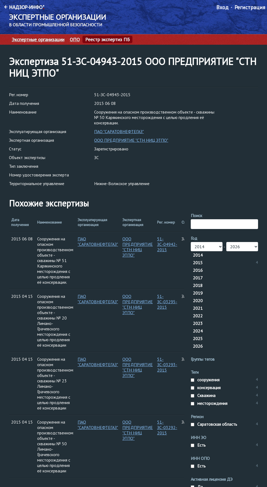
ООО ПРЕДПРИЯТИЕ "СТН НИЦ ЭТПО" (131, 140)
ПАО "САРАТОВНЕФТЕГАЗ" (119, 131)
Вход (222, 7)
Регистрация (249, 7)
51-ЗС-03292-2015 (167, 427)
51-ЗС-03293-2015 (167, 364)
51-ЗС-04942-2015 (167, 244)
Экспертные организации (38, 39)
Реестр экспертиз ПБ (107, 39)
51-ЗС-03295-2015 (167, 302)
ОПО (75, 39)
